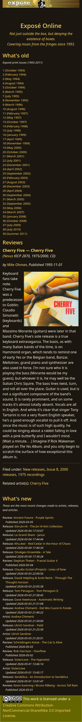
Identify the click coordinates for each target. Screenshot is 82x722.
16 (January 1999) (14, 135)
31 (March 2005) (13, 199)
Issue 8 (52, 469)
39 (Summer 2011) (15, 234)
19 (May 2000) (12, 148)
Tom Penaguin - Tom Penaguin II (36, 591)
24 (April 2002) (12, 169)
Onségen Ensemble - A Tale (32, 552)
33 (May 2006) (12, 208)
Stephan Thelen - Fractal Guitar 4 (36, 561)
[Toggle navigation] (14, 13)
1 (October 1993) (14, 70)
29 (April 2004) (12, 191)
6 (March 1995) (13, 92)
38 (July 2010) (12, 229)
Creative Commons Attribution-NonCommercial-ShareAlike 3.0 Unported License (36, 710)
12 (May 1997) (12, 117)
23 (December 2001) (16, 165)
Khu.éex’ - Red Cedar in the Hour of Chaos (42, 544)
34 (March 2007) (13, 212)
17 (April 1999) (12, 139)
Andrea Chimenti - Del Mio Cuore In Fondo (42, 608)
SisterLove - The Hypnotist (31, 660)
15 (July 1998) (12, 130)
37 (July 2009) (12, 225)
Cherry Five (39, 483)
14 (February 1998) (15, 126)
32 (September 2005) (17, 204)
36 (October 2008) (15, 221)
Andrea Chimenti (22, 616)
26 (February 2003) (15, 178)
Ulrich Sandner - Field (28, 625)
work (35, 698)
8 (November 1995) (15, 100)
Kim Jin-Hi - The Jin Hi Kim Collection (38, 526)
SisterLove (18, 668)
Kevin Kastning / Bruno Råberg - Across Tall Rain (46, 685)
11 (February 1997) (15, 113)
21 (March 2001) (13, 156)
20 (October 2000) (15, 152)
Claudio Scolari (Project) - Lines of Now (40, 569)
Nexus (8, 256)
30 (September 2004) (17, 195)
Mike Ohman (17, 264)
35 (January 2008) (14, 216)
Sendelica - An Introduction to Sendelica (41, 677)
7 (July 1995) (11, 96)
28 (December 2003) (16, 186)
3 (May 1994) (11, 79)
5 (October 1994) (14, 87)
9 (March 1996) (13, 105)
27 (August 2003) (14, 182)
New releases (34, 469)
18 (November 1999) (16, 143)
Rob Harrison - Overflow (30, 651)
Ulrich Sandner (21, 634)
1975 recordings (31, 474)
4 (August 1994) (13, 83)
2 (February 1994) (14, 74)
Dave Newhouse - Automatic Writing (38, 599)
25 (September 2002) (17, 173)
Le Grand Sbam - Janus (29, 535)
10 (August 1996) (14, 109)
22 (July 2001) (12, 160)
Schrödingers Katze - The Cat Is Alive (38, 642)
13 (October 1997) (15, 122)
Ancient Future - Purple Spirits (34, 518)
